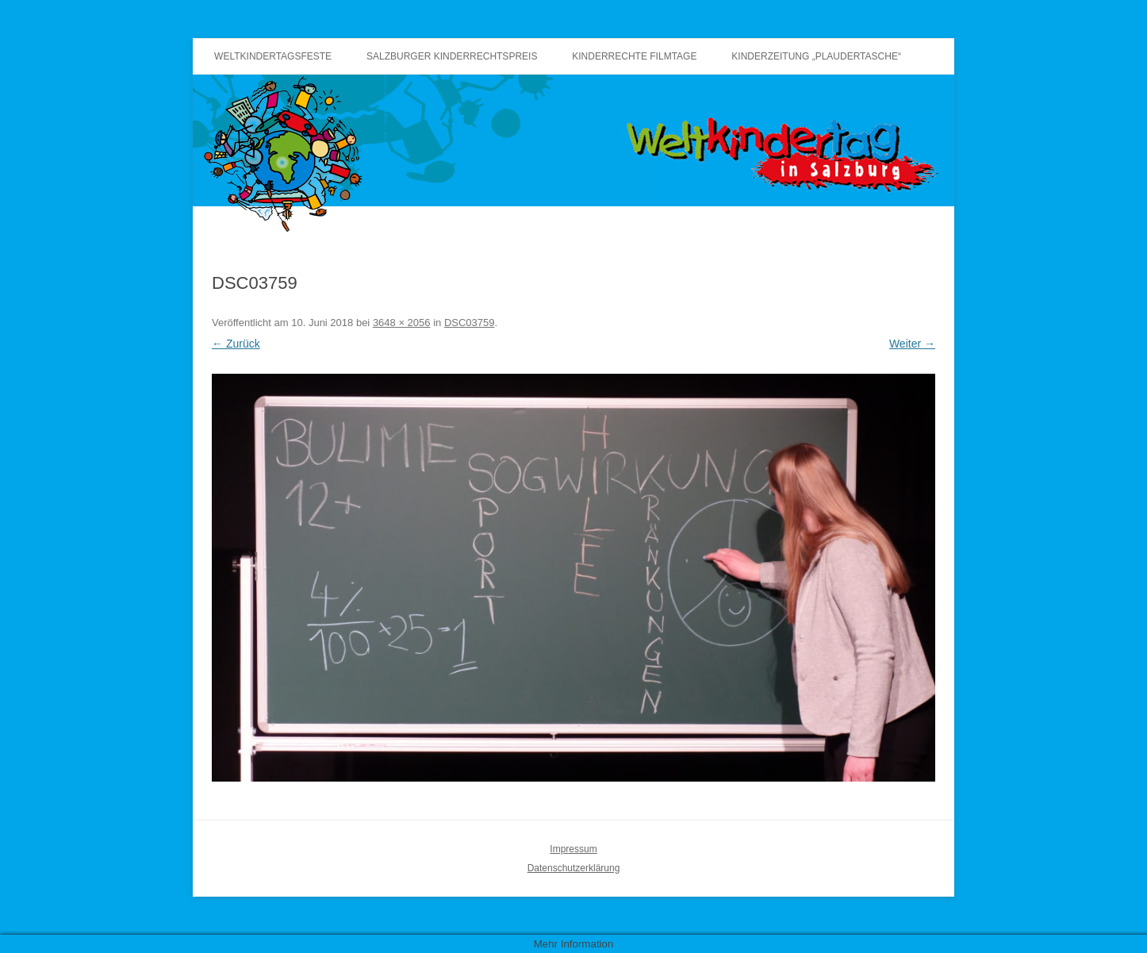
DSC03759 (469, 323)
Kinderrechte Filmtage (634, 56)
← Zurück (236, 343)
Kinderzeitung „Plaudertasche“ (816, 56)
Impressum (573, 849)
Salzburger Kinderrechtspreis (451, 56)
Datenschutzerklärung (573, 868)
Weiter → (912, 343)
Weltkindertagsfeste (273, 56)
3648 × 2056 (402, 323)
